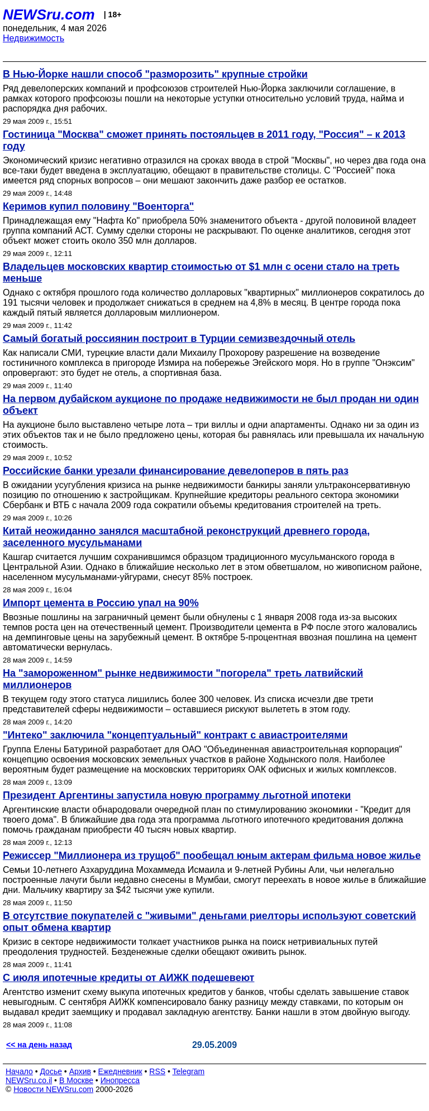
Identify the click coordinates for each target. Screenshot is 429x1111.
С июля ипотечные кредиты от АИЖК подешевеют (128, 977)
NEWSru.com (49, 14)
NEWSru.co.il (29, 1080)
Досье (51, 1071)
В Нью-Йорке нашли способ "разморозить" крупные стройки (155, 74)
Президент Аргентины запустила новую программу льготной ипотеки (177, 795)
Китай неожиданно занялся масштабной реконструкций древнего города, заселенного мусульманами (186, 536)
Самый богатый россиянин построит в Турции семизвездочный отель (179, 338)
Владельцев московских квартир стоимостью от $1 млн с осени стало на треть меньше (201, 272)
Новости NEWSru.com (53, 1089)
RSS (157, 1071)
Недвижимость (33, 38)
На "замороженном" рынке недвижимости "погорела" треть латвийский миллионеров (183, 679)
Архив (80, 1071)
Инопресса (120, 1080)
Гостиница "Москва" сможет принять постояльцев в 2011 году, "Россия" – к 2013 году (204, 140)
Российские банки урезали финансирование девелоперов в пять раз (176, 470)
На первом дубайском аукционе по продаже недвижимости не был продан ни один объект (211, 404)
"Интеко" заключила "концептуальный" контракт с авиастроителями (175, 735)
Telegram (189, 1071)
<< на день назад (39, 1044)
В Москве (76, 1080)
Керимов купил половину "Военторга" (98, 206)
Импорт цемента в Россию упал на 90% (101, 602)
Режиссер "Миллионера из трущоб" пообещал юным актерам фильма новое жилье (212, 855)
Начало (19, 1071)
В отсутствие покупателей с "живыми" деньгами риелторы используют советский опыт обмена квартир (209, 921)
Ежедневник (120, 1071)
